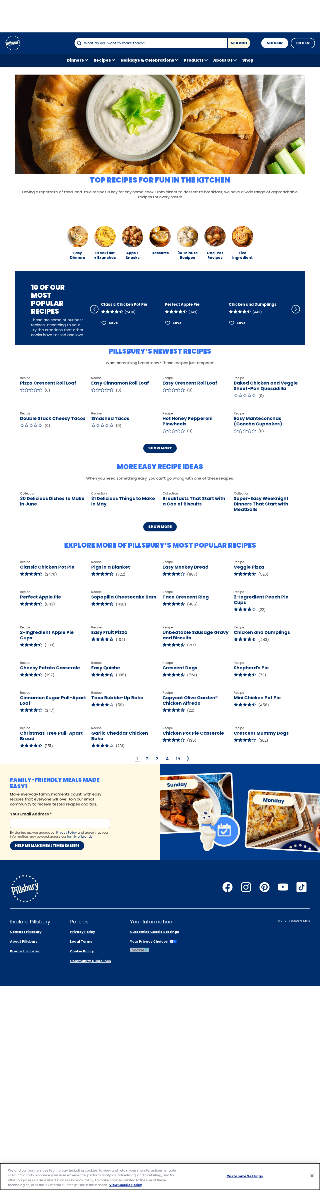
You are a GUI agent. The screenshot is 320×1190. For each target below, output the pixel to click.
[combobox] (151, 43)
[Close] (312, 1175)
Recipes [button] (102, 60)
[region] (160, 1176)
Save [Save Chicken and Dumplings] (241, 342)
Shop (247, 60)
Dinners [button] (75, 60)
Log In (303, 43)
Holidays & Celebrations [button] (147, 60)
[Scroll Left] (94, 314)
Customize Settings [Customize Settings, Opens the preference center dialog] (244, 1176)
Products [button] (194, 60)
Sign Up (275, 43)
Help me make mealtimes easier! (47, 1145)
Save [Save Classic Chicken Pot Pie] (113, 342)
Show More (160, 522)
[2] (188, 1059)
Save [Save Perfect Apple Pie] (177, 342)
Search (239, 43)
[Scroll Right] (296, 314)
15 (178, 1059)
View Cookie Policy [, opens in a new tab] (125, 1185)
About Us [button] (223, 60)
